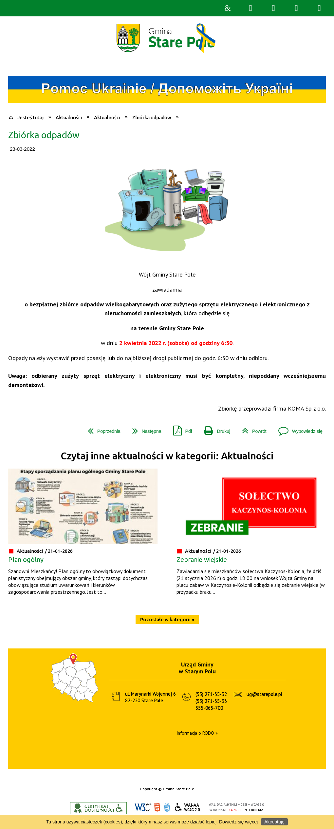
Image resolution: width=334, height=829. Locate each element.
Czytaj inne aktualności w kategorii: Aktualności (167, 456)
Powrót (252, 429)
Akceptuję (274, 821)
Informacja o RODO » (197, 733)
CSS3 (167, 807)
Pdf (180, 429)
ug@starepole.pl (264, 694)
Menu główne (296, 8)
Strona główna (227, 8)
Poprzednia (102, 429)
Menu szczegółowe (319, 8)
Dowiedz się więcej (238, 821)
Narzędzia (273, 8)
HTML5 (157, 807)
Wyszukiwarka (250, 8)
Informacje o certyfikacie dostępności (98, 808)
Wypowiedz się (298, 429)
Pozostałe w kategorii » (167, 619)
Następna (144, 429)
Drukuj (214, 429)
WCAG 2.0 (187, 807)
